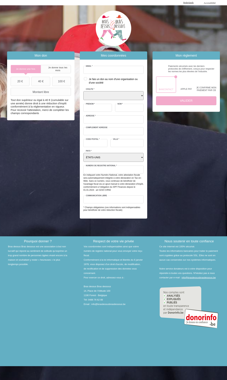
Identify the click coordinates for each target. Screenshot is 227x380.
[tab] (26, 69)
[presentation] (26, 69)
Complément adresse (96, 127)
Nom (120, 104)
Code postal (93, 139)
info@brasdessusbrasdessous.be (199, 277)
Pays (89, 151)
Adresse (91, 116)
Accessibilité (210, 3)
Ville (116, 139)
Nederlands (188, 2)
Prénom (90, 104)
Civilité (90, 89)
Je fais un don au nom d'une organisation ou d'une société (113, 81)
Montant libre (30, 92)
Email (89, 66)
